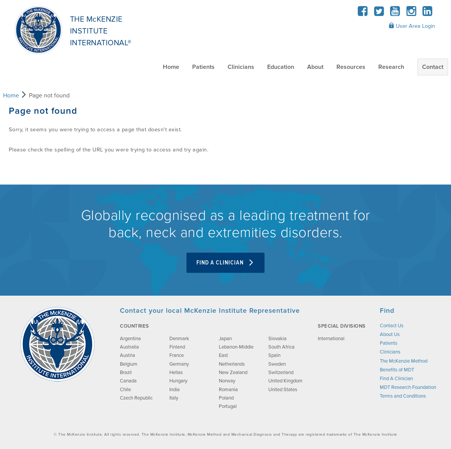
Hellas (176, 372)
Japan (225, 339)
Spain (274, 355)
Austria (127, 355)
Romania (228, 390)
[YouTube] (395, 13)
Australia (129, 347)
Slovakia (277, 339)
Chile (125, 390)
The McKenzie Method (403, 361)
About (315, 67)
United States (282, 390)
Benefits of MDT (397, 370)
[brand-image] (57, 344)
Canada (128, 381)
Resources (350, 67)
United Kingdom (285, 381)
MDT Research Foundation (408, 387)
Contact (432, 67)
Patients (203, 67)
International (331, 339)
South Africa (281, 347)
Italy (173, 398)
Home (171, 67)
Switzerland (280, 372)
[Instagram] (411, 13)
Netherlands (232, 364)
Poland (226, 398)
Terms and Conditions (403, 396)
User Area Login (412, 25)
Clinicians (241, 67)
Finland (177, 347)
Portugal (228, 406)
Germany (179, 364)
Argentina (130, 339)
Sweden (277, 364)
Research (391, 67)
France (176, 355)
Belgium (128, 364)
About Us (390, 334)
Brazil (126, 372)
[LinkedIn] (427, 13)
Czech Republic (136, 398)
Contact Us (391, 326)
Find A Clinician (225, 263)
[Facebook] (362, 13)
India (174, 390)
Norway (227, 381)
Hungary (178, 381)
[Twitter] (378, 13)
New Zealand (233, 372)
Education (280, 67)
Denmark (179, 339)
